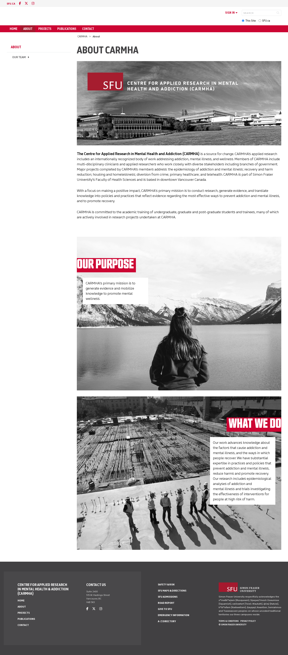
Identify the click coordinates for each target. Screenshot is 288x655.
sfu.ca (11, 3)
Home (13, 29)
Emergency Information (173, 615)
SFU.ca (266, 20)
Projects (44, 29)
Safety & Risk (166, 584)
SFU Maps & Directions (172, 590)
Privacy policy (248, 621)
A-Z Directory (167, 621)
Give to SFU (165, 609)
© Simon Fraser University (232, 624)
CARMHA (82, 36)
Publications (66, 29)
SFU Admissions (167, 596)
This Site (250, 20)
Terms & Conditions (229, 621)
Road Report (166, 603)
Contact (88, 29)
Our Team (19, 57)
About (27, 29)
